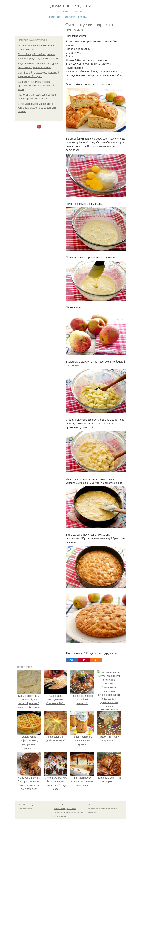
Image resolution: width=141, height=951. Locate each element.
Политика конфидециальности (65, 809)
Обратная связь (94, 805)
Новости (69, 17)
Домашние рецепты (70, 6)
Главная (55, 17)
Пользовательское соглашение (73, 805)
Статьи (82, 17)
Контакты (57, 805)
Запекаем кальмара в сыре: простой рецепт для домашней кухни (36, 85)
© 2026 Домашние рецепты (29, 805)
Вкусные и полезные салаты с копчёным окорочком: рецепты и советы (37, 108)
